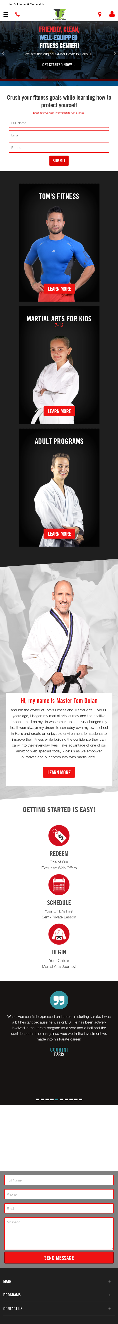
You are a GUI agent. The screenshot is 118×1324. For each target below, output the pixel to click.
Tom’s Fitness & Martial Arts (26, 4)
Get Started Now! (59, 69)
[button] (59, 14)
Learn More (59, 288)
